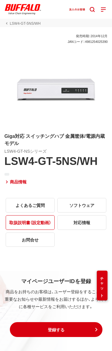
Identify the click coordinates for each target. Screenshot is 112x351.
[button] (56, 329)
